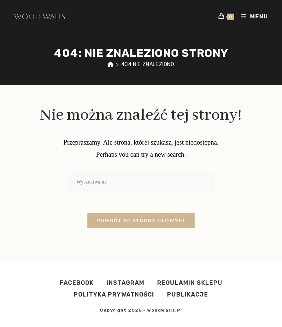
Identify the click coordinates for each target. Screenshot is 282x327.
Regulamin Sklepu (190, 282)
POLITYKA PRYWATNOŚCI (114, 294)
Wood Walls (39, 16)
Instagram (125, 282)
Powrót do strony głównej (141, 220)
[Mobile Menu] (252, 16)
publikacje (187, 294)
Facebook (77, 282)
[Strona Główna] (111, 64)
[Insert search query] (141, 181)
